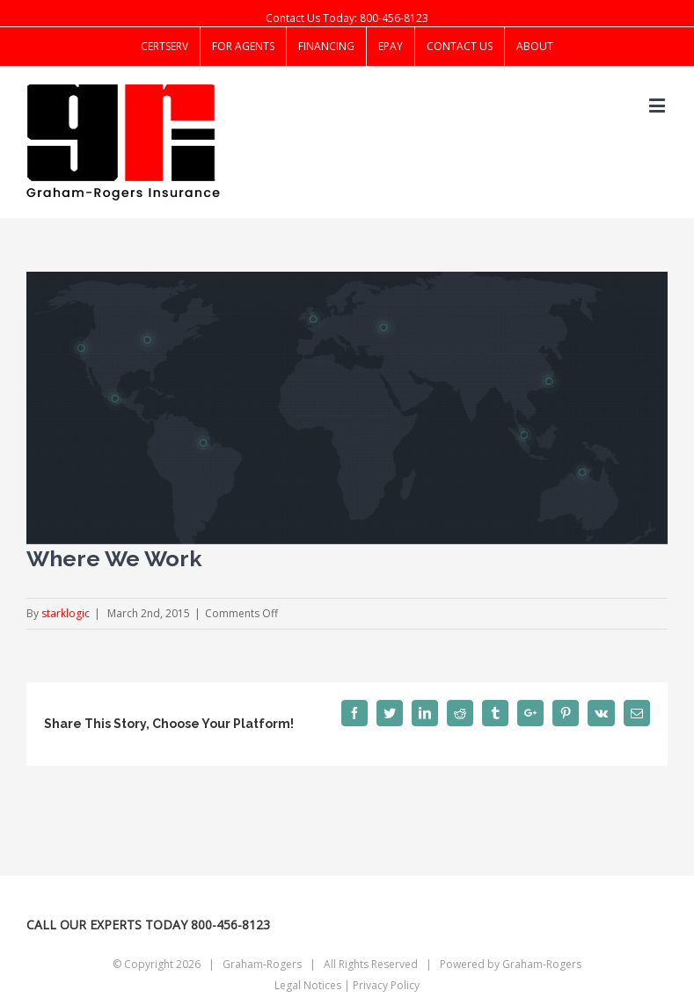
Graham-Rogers (541, 964)
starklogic (65, 613)
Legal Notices (307, 985)
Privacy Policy (386, 985)
